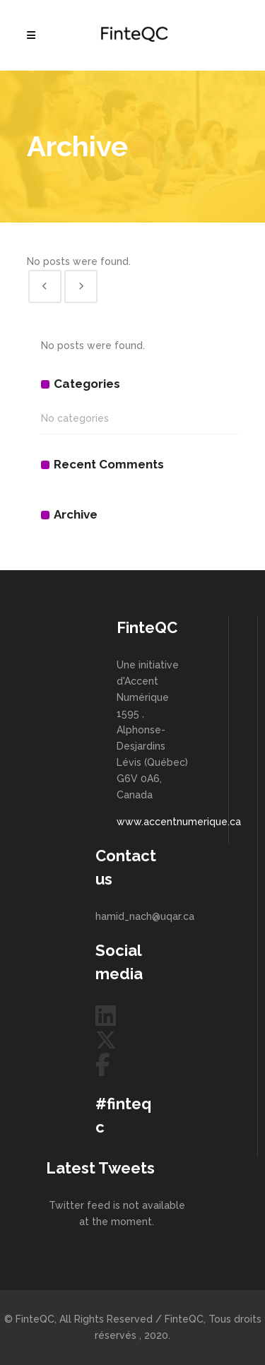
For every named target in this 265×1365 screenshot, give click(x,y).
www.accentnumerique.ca (179, 821)
